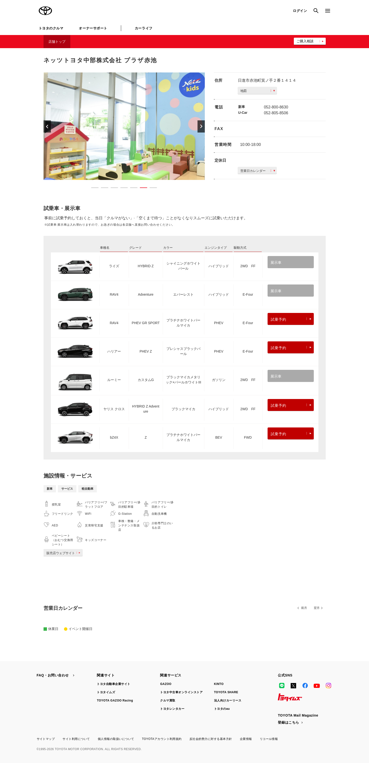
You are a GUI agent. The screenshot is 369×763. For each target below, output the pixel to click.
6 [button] (141, 188)
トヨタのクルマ (51, 28)
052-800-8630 (276, 107)
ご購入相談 (305, 41)
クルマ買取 (167, 700)
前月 (304, 608)
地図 (257, 91)
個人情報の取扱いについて (116, 739)
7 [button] (151, 188)
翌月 (317, 608)
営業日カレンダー (257, 171)
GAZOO (165, 684)
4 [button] (121, 188)
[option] (124, 126)
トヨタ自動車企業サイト (113, 684)
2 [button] (102, 188)
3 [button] (112, 188)
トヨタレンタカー (172, 708)
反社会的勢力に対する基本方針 (210, 739)
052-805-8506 (276, 113)
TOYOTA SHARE (226, 692)
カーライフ (144, 28)
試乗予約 (291, 319)
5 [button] (131, 188)
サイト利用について (76, 739)
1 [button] (92, 188)
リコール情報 (269, 739)
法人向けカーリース (227, 700)
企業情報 (246, 739)
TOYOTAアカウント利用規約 (161, 739)
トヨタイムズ (106, 692)
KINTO (219, 684)
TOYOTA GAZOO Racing (115, 700)
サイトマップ (46, 739)
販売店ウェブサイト (64, 553)
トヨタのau (222, 708)
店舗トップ (56, 42)
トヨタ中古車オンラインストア (181, 692)
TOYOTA (45, 10)
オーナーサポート (93, 28)
